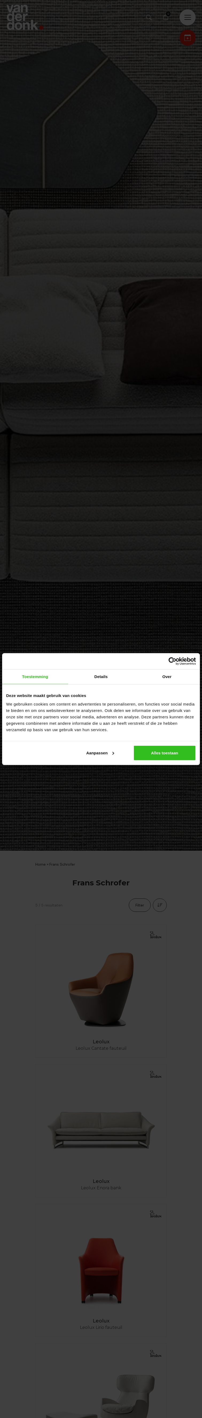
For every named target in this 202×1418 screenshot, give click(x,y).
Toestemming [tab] (35, 676)
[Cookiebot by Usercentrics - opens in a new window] (172, 661)
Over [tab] (167, 676)
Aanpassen (100, 752)
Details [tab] (101, 676)
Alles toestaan (164, 752)
